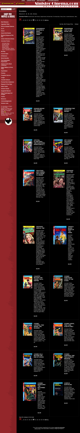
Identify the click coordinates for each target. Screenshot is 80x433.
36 (28, 14)
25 (24, 20)
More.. (76, 16)
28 (29, 20)
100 (31, 14)
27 (27, 20)
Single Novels (5, 47)
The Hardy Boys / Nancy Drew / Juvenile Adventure (8, 49)
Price (72, 24)
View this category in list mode (26, 417)
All (33, 14)
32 (38, 20)
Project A (61, 428)
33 (39, 20)
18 (26, 14)
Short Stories (5, 46)
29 (31, 20)
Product (68, 24)
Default (76, 24)
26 (26, 20)
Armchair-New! (5, 43)
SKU (65, 24)
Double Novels (5, 44)
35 (43, 20)
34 (41, 20)
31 (36, 20)
